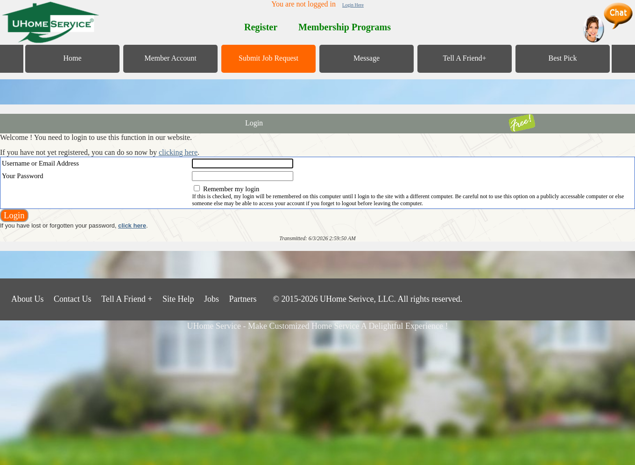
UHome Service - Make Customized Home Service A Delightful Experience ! (317, 326)
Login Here (353, 4)
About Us (27, 299)
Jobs (211, 299)
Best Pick (563, 58)
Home (72, 58)
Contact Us (73, 299)
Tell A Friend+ (464, 58)
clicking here (178, 152)
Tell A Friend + (126, 299)
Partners (242, 299)
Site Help (178, 299)
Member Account (170, 58)
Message (366, 58)
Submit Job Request (268, 58)
